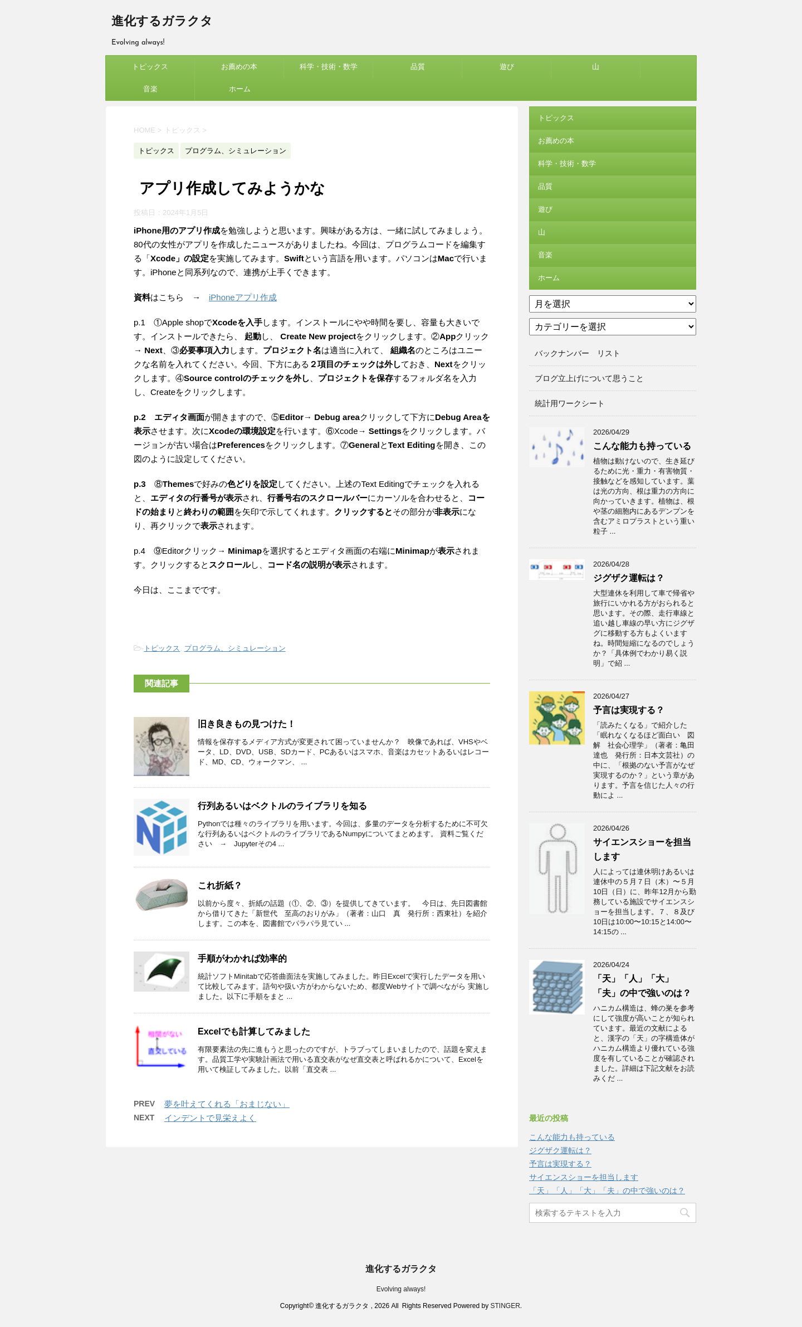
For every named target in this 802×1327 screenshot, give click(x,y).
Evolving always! (401, 1289)
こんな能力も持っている (642, 446)
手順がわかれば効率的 (242, 958)
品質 (417, 66)
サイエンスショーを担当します (583, 1177)
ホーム (240, 89)
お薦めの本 (239, 66)
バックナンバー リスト (577, 353)
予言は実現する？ (628, 710)
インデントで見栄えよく (210, 1118)
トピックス (150, 66)
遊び (507, 66)
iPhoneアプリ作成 (243, 297)
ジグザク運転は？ (628, 578)
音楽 (150, 89)
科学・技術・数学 (329, 66)
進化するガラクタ (162, 22)
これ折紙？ (220, 885)
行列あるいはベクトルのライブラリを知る (282, 806)
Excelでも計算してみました (254, 1031)
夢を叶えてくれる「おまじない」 (227, 1104)
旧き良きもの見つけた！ (247, 724)
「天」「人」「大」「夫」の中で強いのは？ (607, 1190)
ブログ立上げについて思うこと (589, 378)
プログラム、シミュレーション (235, 648)
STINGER (505, 1306)
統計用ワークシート (570, 403)
